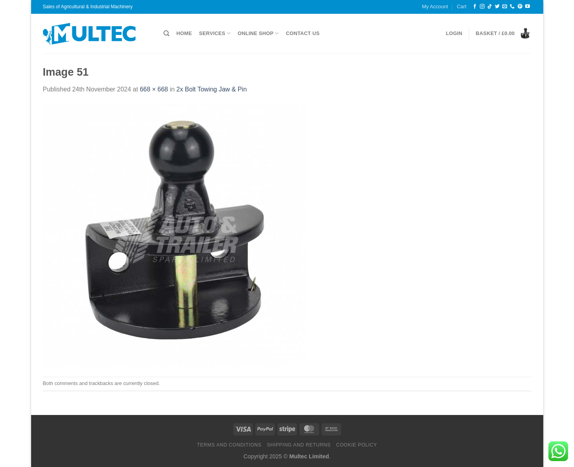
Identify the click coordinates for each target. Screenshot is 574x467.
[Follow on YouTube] (527, 6)
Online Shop (258, 33)
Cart (461, 6)
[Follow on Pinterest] (520, 6)
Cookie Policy (356, 445)
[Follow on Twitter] (497, 6)
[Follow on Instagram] (482, 6)
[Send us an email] (504, 6)
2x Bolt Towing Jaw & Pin (211, 89)
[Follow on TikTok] (489, 6)
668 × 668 (154, 89)
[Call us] (512, 6)
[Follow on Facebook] (474, 6)
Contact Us (303, 33)
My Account (435, 6)
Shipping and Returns (299, 445)
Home (184, 33)
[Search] (166, 33)
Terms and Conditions (229, 445)
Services (214, 33)
